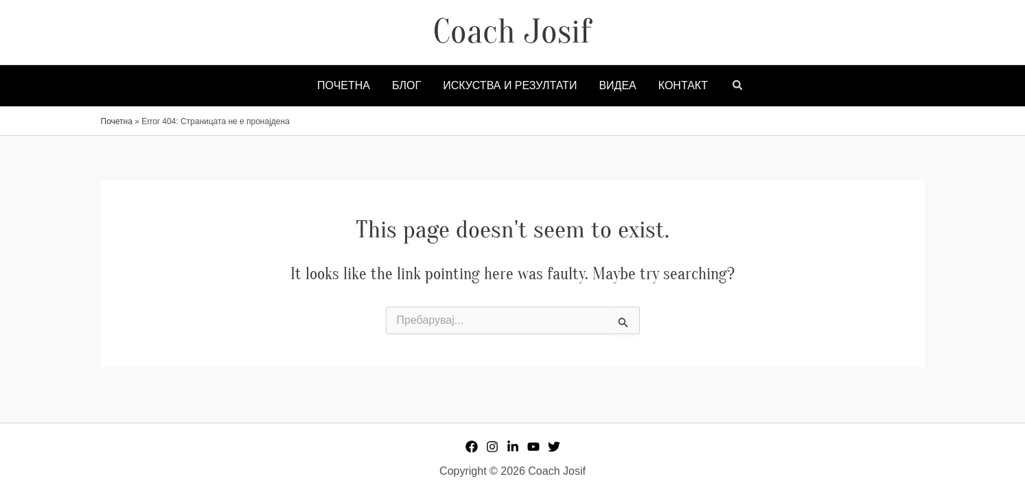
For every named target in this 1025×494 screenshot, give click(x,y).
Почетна (117, 121)
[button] (738, 87)
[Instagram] (492, 446)
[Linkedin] (513, 446)
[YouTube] (533, 446)
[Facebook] (471, 446)
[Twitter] (554, 446)
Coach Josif (512, 31)
